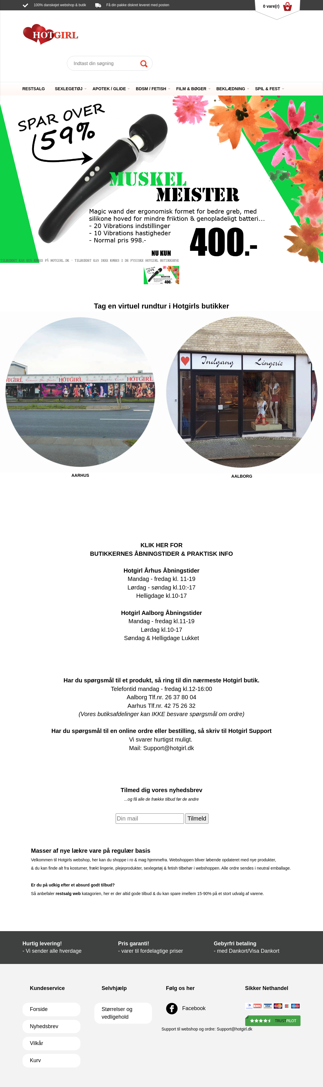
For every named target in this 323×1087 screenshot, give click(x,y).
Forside (39, 1009)
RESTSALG (33, 88)
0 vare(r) (277, 6)
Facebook (186, 1009)
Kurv (35, 1060)
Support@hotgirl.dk (79, 13)
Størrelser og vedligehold (117, 1013)
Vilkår (36, 1043)
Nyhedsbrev (44, 1026)
